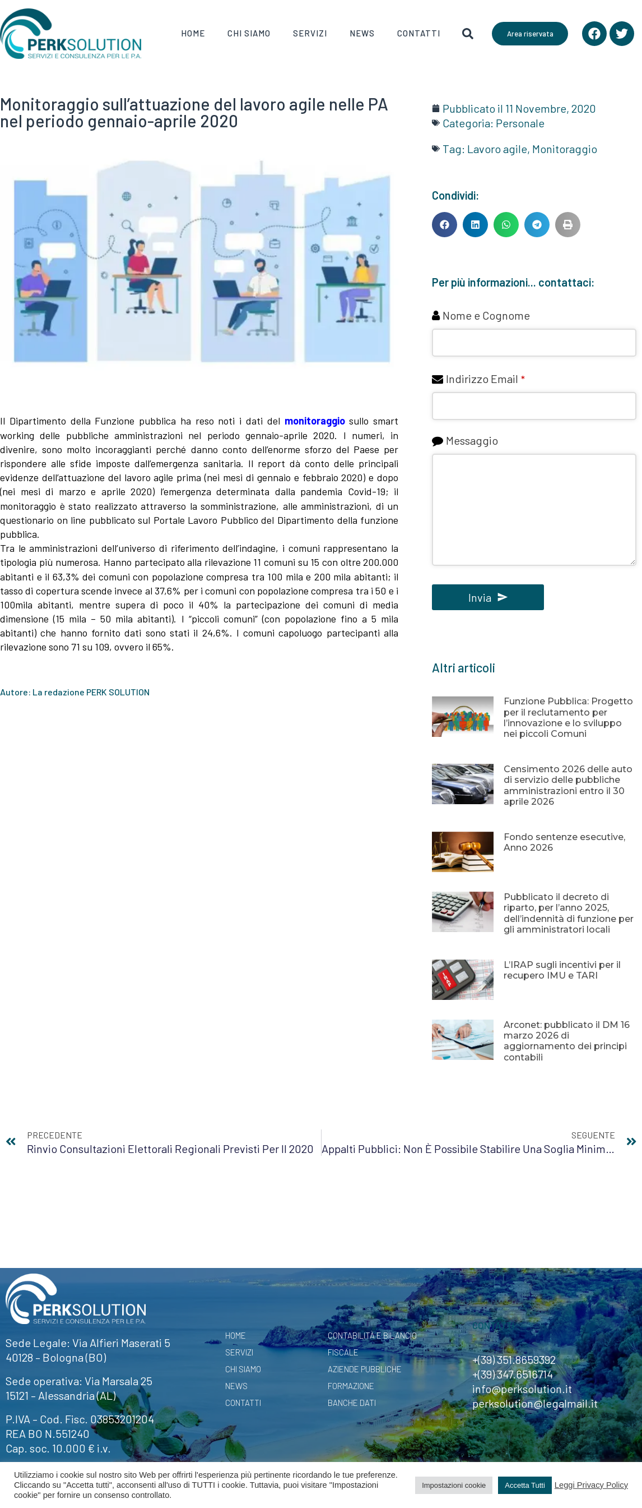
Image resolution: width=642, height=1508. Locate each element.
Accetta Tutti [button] (525, 1485)
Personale (520, 123)
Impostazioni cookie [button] (454, 1485)
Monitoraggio (564, 148)
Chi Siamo (249, 33)
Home (193, 33)
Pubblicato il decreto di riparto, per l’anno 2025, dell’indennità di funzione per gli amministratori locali (569, 913)
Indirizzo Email (485, 378)
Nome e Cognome (486, 315)
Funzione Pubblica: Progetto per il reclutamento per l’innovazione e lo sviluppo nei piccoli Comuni (568, 717)
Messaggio (472, 440)
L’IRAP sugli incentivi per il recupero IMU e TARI (562, 970)
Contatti (418, 33)
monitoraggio (315, 420)
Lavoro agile (497, 148)
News (362, 33)
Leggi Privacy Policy (591, 1485)
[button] (444, 224)
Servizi (310, 33)
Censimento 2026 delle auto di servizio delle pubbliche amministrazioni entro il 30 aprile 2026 (568, 785)
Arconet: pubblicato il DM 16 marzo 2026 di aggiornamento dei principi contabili (567, 1041)
